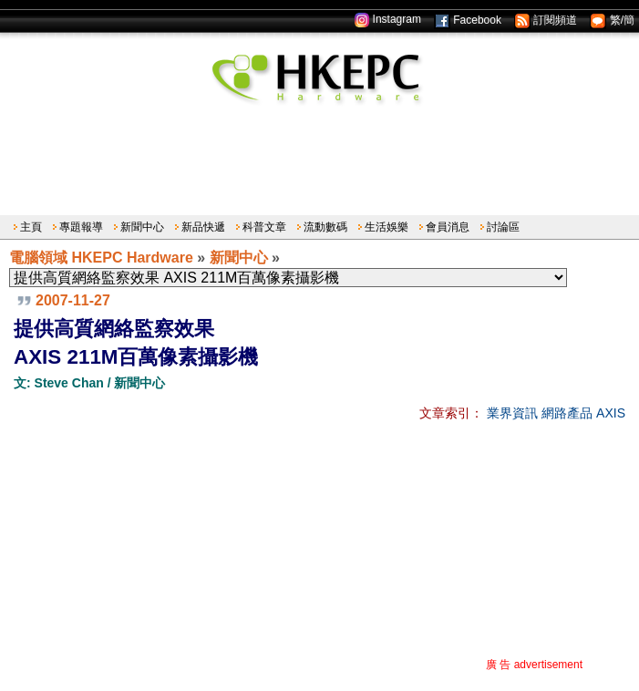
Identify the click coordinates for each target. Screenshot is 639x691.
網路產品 (567, 413)
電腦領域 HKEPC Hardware (101, 257)
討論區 (503, 227)
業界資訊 (512, 413)
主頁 (31, 227)
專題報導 (81, 227)
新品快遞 (203, 227)
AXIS (610, 413)
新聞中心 (142, 227)
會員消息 (447, 227)
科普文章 (264, 227)
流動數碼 (325, 227)
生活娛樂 (386, 227)
